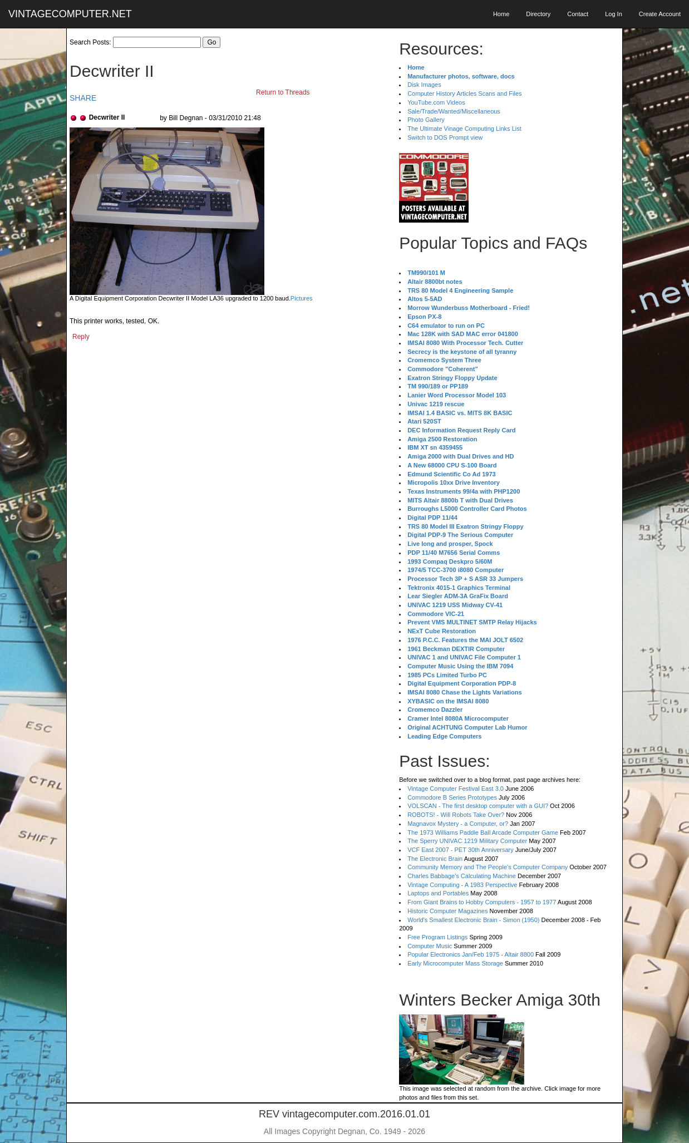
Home (501, 14)
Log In (613, 14)
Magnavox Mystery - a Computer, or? (457, 823)
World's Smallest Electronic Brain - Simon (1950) (473, 920)
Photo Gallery (426, 119)
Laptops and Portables (438, 893)
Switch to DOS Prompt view (445, 137)
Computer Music (429, 946)
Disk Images (424, 84)
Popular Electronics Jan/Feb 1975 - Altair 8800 (470, 954)
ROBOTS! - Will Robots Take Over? (455, 814)
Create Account (660, 14)
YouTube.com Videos (436, 102)
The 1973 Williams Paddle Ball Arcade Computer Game (482, 832)
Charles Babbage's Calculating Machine (461, 876)
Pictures (302, 298)
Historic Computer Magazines (447, 911)
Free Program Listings (437, 937)
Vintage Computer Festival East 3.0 (455, 788)
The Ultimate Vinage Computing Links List (464, 128)
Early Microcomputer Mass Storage (455, 963)
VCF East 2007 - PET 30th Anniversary (460, 849)
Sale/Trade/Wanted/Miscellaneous (453, 111)
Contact (577, 14)
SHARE (83, 97)
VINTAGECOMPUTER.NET (70, 13)
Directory (538, 14)
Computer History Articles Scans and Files (464, 93)
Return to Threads (283, 92)
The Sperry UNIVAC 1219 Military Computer (467, 840)
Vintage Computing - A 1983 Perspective (462, 884)
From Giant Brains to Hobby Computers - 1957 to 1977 (481, 902)
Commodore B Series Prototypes (452, 797)
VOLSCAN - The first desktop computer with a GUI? (477, 805)
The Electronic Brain (434, 858)
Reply (81, 337)
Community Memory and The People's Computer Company (487, 867)
